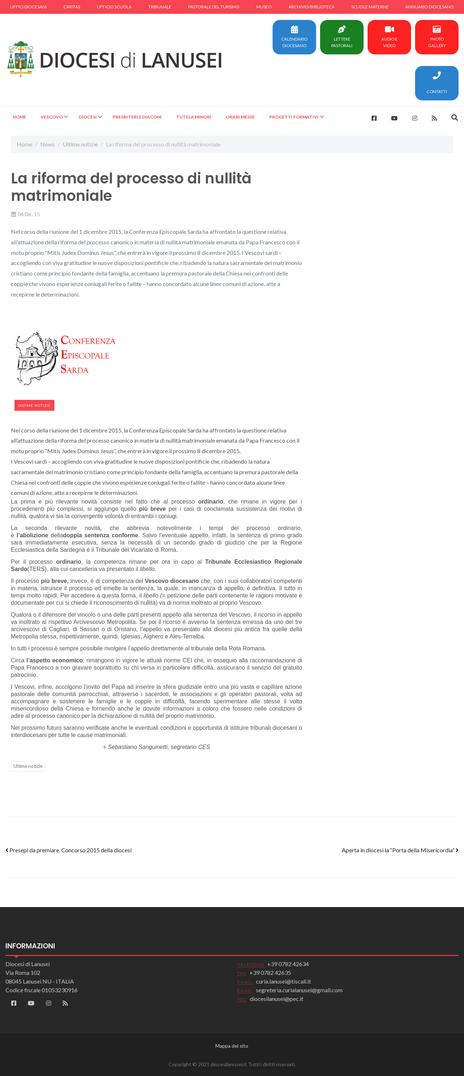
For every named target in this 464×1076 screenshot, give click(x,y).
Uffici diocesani (28, 6)
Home (19, 117)
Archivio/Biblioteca (312, 6)
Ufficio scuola (114, 6)
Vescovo (52, 117)
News (47, 144)
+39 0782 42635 (270, 972)
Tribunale (159, 6)
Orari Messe (240, 117)
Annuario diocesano (429, 6)
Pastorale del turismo (214, 6)
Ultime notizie (80, 144)
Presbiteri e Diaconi (137, 117)
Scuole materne (370, 6)
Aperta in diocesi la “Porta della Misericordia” (400, 850)
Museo (264, 6)
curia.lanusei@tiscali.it (283, 981)
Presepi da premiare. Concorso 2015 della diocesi (68, 850)
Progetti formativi (294, 117)
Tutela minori (193, 117)
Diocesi (88, 117)
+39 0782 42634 (288, 963)
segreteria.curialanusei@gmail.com (299, 989)
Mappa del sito (231, 1046)
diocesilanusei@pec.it (276, 998)
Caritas (71, 6)
